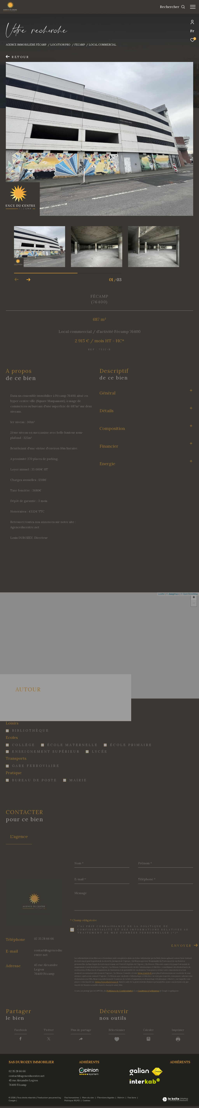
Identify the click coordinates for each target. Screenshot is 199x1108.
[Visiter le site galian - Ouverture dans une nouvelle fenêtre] (139, 1073)
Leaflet (161, 594)
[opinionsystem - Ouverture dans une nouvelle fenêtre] (90, 1073)
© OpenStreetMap (189, 594)
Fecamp (79, 44)
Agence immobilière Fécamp (26, 44)
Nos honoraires (71, 1099)
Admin (121, 1099)
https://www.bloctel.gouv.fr (106, 982)
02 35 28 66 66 (44, 938)
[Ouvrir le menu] (193, 7)
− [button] (194, 603)
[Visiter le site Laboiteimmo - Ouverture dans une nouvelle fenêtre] (175, 1101)
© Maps (172, 594)
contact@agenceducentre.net (27, 1077)
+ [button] (194, 598)
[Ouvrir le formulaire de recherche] (172, 7)
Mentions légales (106, 1099)
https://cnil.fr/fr (145, 973)
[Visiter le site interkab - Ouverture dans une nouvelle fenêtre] (145, 1082)
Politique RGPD (72, 1102)
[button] (28, 279)
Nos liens (132, 1099)
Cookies (86, 1102)
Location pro (60, 44)
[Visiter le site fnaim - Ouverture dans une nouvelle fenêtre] (157, 1073)
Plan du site (88, 1099)
